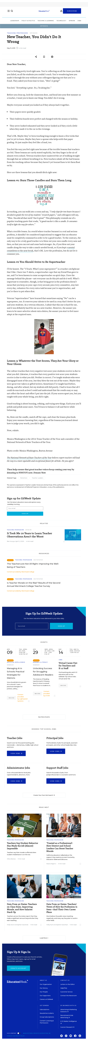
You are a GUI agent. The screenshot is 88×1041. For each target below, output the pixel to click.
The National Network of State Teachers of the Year (29, 457)
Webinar (10, 665)
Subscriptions (44, 1009)
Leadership (14, 20)
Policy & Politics (28, 20)
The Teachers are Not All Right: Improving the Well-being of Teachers (33, 565)
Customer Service (66, 992)
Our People (44, 992)
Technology (61, 20)
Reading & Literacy (40, 662)
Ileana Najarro (51, 864)
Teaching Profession (17, 33)
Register (11, 697)
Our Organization (46, 984)
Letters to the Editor (67, 984)
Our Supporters (45, 995)
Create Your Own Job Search (44, 795)
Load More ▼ (44, 938)
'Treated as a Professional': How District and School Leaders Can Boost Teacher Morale (59, 847)
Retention (23, 478)
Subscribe (72, 12)
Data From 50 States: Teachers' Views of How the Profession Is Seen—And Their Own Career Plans (61, 908)
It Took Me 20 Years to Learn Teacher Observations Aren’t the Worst (29, 535)
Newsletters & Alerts (47, 1013)
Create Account (18, 968)
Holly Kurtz (10, 925)
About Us (43, 980)
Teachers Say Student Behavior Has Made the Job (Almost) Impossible (22, 846)
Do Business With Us (68, 1005)
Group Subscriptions (47, 1017)
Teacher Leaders (37, 478)
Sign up (61, 626)
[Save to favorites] (44, 56)
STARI (48, 695)
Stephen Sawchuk (22, 925)
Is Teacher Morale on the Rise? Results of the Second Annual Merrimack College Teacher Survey (33, 584)
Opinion (72, 20)
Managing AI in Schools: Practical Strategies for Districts (15, 673)
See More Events (44, 717)
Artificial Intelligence (16, 662)
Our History (44, 988)
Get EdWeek (44, 1005)
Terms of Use (11, 1036)
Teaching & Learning (46, 20)
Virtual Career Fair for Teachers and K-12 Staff (68, 666)
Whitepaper (38, 560)
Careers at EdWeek (46, 999)
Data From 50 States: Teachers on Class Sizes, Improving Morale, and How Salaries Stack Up (22, 908)
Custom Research (67, 1027)
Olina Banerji (11, 859)
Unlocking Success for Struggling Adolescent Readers (43, 671)
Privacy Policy (20, 1036)
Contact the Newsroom (68, 995)
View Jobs (16, 753)
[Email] (31, 626)
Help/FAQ (63, 988)
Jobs (79, 20)
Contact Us (64, 980)
